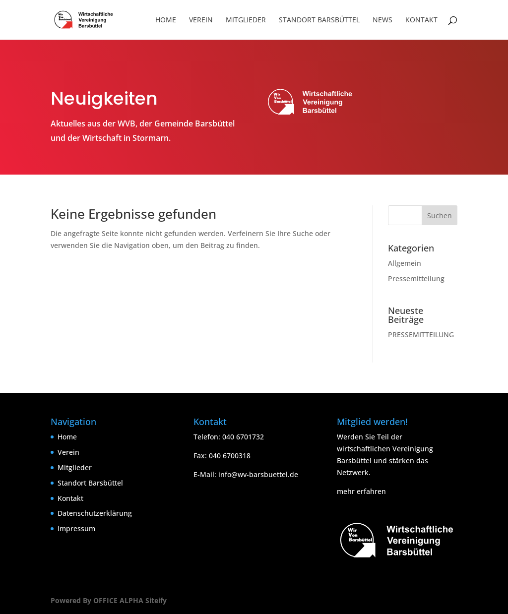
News (382, 20)
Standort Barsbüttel (319, 20)
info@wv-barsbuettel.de (258, 474)
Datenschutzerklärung (95, 513)
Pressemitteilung (416, 278)
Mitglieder (246, 20)
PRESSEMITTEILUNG (421, 334)
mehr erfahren (361, 491)
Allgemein (404, 263)
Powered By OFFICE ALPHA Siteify (109, 600)
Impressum (76, 528)
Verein (201, 20)
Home (165, 20)
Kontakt (421, 20)
